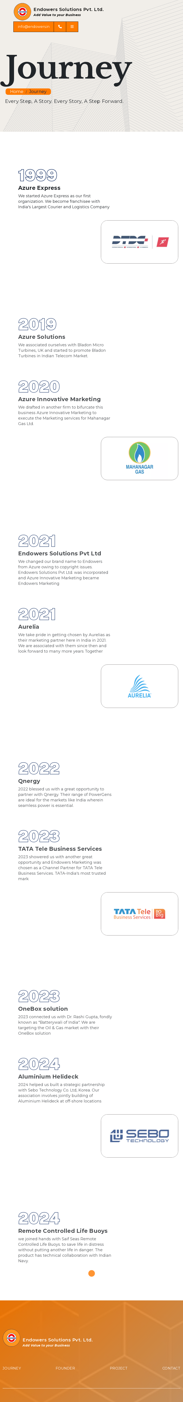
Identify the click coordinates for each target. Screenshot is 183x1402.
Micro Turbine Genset (22, 1297)
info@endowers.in (34, 35)
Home (16, 92)
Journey (38, 92)
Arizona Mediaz (143, 1388)
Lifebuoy (10, 1324)
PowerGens (13, 1306)
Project (119, 1137)
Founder (65, 1137)
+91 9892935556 (17, 1359)
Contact (171, 1137)
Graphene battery (19, 1315)
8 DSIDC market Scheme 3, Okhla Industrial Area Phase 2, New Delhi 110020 (71, 1268)
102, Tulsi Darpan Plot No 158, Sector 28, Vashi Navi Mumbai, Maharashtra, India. (73, 1231)
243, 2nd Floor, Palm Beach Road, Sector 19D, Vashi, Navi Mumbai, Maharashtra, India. (78, 1247)
